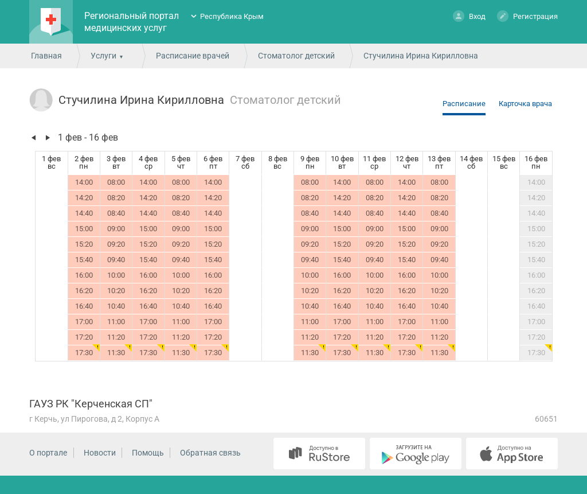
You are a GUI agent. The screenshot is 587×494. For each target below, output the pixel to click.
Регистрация (527, 16)
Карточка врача (525, 103)
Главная (46, 55)
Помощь (148, 452)
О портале (48, 452)
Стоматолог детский (296, 55)
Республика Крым (232, 16)
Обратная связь (210, 452)
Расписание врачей (192, 55)
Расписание (464, 103)
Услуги (103, 55)
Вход (469, 16)
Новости (100, 452)
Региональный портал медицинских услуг (131, 21)
